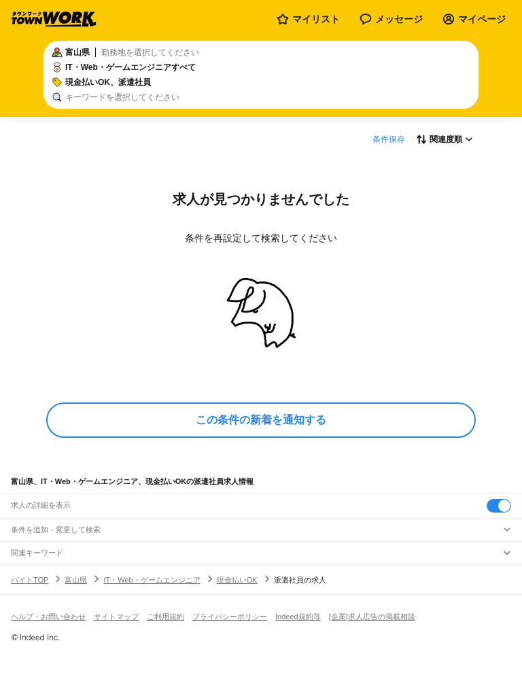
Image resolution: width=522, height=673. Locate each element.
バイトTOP (29, 580)
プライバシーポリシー (229, 616)
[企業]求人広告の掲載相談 (372, 616)
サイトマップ (116, 616)
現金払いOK (237, 580)
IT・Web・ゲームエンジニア (151, 580)
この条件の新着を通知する (261, 420)
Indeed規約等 (298, 616)
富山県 (76, 580)
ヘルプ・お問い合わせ (48, 616)
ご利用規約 (165, 616)
